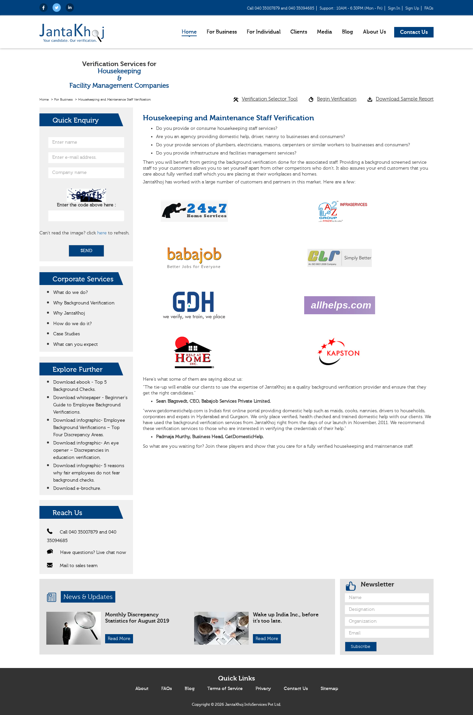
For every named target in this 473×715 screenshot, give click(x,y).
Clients (298, 32)
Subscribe (360, 646)
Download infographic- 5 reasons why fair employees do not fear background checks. (88, 473)
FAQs (428, 8)
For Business (222, 32)
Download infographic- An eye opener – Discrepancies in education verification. (86, 450)
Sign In (394, 8)
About (141, 688)
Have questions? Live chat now (86, 552)
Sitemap (329, 688)
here (102, 233)
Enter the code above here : (86, 205)
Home (189, 32)
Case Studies (66, 334)
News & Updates (88, 597)
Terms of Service (225, 688)
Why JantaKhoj (69, 313)
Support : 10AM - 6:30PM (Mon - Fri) (351, 8)
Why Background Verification (84, 303)
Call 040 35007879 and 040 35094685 (280, 8)
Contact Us (414, 32)
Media (324, 32)
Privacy (263, 688)
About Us (374, 32)
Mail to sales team (72, 565)
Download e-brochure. (77, 488)
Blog (347, 32)
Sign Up (412, 8)
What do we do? (70, 292)
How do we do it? (72, 323)
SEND (86, 250)
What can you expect (75, 344)
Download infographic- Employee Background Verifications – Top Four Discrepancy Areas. (89, 428)
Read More (119, 638)
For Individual (264, 32)
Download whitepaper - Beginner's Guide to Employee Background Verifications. (90, 405)
